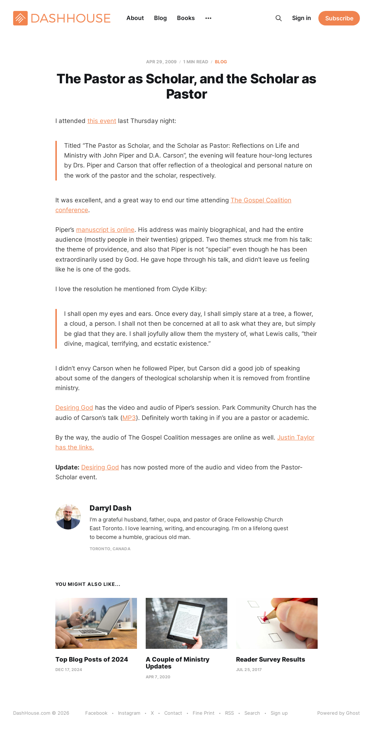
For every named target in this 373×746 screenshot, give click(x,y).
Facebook (96, 713)
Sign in (301, 17)
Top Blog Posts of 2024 (91, 659)
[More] (208, 18)
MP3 (129, 417)
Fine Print (204, 713)
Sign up (279, 713)
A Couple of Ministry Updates (177, 663)
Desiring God (74, 407)
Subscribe (339, 18)
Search (252, 713)
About (135, 17)
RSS (229, 713)
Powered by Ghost (338, 713)
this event (101, 120)
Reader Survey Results (270, 659)
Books (186, 17)
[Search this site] (278, 18)
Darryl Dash (110, 508)
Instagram (129, 713)
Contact (173, 713)
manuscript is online (105, 229)
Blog (160, 17)
